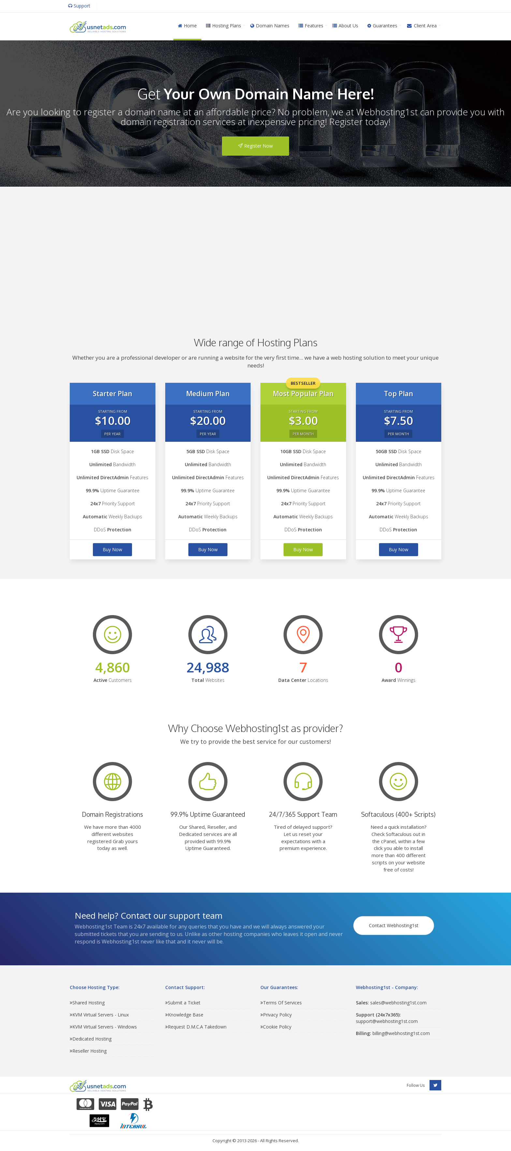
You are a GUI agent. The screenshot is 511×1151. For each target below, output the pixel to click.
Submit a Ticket (182, 1003)
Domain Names (269, 25)
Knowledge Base (184, 1015)
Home (187, 25)
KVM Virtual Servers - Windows (103, 1027)
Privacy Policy (276, 1015)
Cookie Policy (275, 1027)
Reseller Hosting (88, 1051)
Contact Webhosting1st (394, 922)
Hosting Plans (223, 25)
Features (311, 25)
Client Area (421, 25)
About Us (345, 25)
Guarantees (382, 25)
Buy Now (112, 549)
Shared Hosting (87, 1003)
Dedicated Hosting (90, 1039)
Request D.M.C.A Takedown (195, 1027)
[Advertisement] (255, 252)
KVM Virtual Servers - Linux (99, 1015)
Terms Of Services (281, 1003)
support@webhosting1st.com (387, 1018)
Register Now (255, 146)
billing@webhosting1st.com (393, 1033)
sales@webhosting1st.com (391, 1003)
